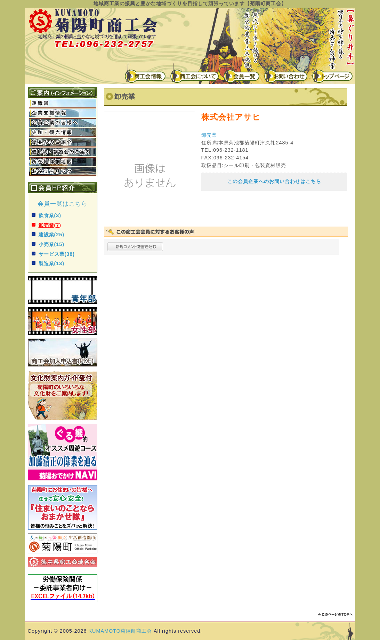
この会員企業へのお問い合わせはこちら (274, 181)
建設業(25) (52, 234)
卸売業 (209, 135)
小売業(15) (52, 244)
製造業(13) (52, 263)
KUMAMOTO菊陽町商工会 (120, 631)
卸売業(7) (50, 225)
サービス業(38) (57, 254)
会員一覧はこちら (63, 203)
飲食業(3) (50, 215)
